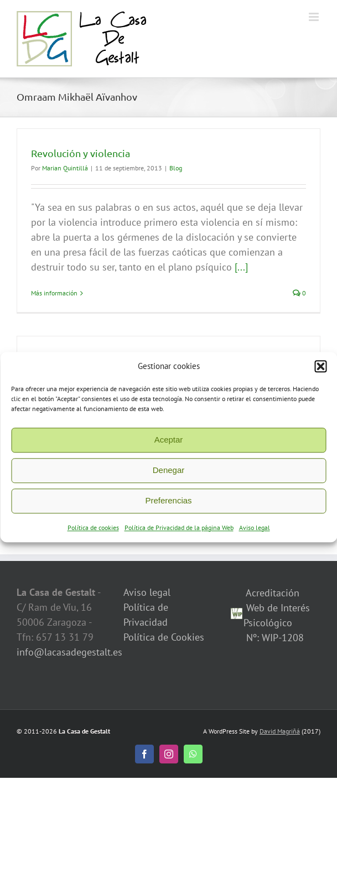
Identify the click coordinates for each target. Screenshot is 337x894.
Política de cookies (93, 531)
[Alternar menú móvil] (314, 17)
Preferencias (168, 505)
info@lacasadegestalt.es (69, 652)
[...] (241, 267)
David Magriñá (280, 731)
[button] (320, 370)
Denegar (169, 474)
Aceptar (168, 444)
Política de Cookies (163, 637)
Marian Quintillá (65, 168)
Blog (175, 168)
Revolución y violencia (80, 153)
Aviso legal (254, 531)
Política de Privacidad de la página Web (179, 531)
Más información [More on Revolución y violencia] (54, 293)
